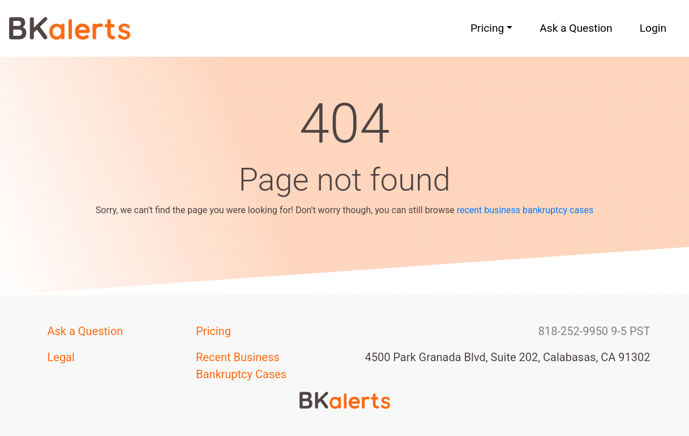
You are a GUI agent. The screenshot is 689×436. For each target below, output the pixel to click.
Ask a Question (576, 28)
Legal (61, 357)
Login (653, 28)
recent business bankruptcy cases (525, 210)
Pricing (213, 331)
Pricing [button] (487, 28)
